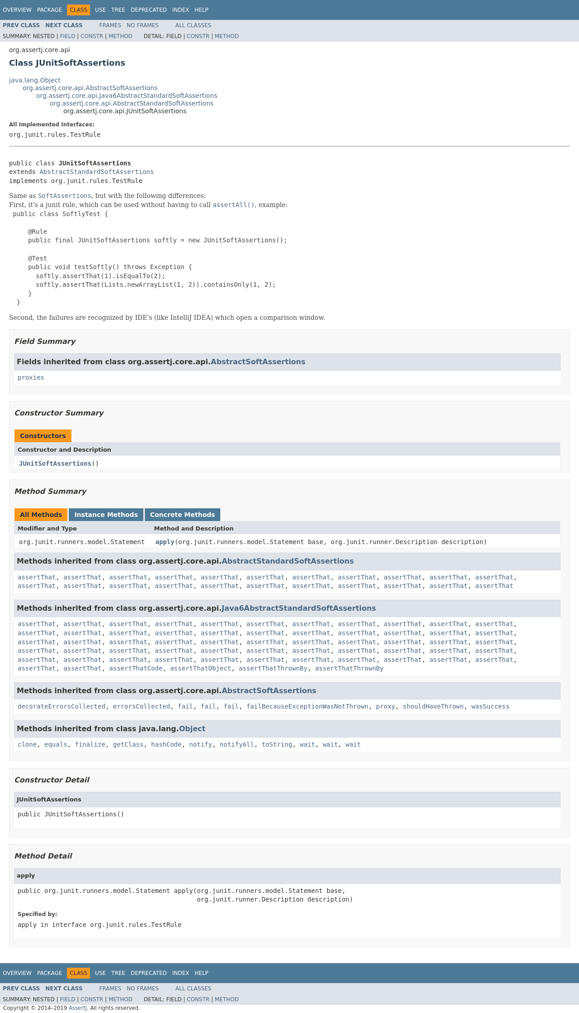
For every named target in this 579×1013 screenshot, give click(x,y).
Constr (92, 36)
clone (27, 744)
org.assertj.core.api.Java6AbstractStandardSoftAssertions (127, 95)
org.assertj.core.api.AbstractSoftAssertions (90, 88)
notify (200, 744)
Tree (118, 10)
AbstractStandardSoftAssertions (96, 171)
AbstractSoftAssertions (258, 361)
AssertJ (78, 1008)
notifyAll (237, 744)
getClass (128, 744)
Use (100, 10)
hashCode (166, 744)
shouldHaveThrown (433, 706)
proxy (385, 706)
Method (121, 36)
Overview (17, 10)
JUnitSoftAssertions (55, 463)
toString (277, 744)
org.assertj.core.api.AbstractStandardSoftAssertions (132, 103)
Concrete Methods (182, 514)
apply (165, 541)
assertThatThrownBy (273, 668)
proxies (31, 377)
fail (185, 706)
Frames (111, 25)
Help (202, 10)
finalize (90, 744)
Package (49, 10)
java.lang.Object (35, 80)
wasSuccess (490, 706)
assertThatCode (135, 668)
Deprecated (149, 10)
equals (55, 744)
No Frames (143, 25)
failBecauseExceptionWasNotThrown (308, 706)
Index (181, 10)
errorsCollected (141, 706)
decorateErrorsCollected (61, 706)
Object (192, 728)
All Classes (193, 25)
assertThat (37, 577)
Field (67, 36)
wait (307, 744)
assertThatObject (200, 668)
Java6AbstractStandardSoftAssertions (299, 608)
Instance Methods (106, 514)
